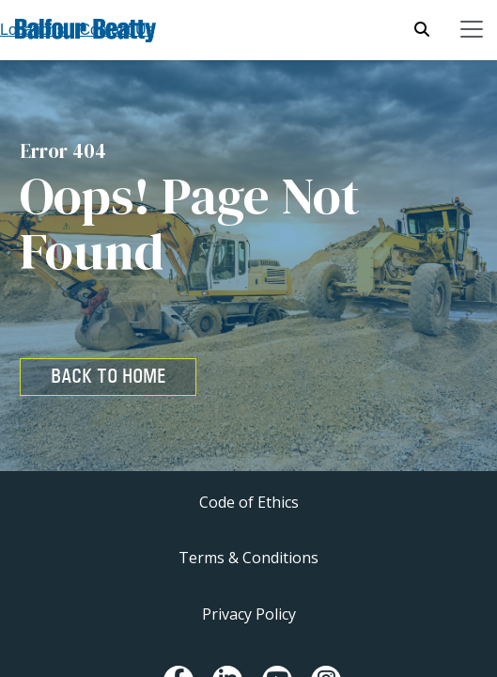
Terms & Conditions (248, 557)
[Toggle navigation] (472, 29)
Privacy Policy (249, 614)
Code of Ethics (249, 502)
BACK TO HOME (108, 376)
